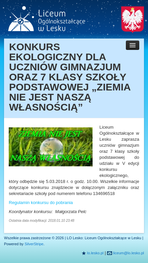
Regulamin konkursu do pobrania (41, 202)
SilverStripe (33, 244)
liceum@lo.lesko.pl (128, 253)
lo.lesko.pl (95, 253)
